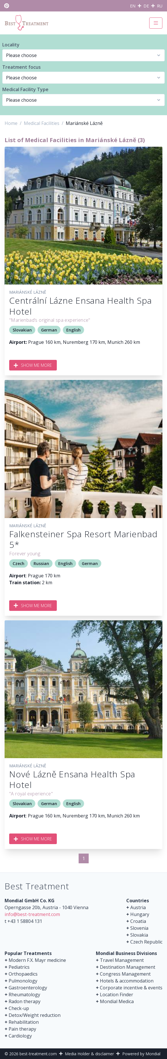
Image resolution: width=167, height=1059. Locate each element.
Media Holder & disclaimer (89, 1053)
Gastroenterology (28, 988)
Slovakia (139, 935)
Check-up (19, 1008)
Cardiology (20, 1036)
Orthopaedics (23, 974)
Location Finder (116, 994)
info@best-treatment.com (32, 914)
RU (159, 6)
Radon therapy (24, 1001)
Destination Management (127, 967)
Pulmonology (23, 981)
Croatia (138, 921)
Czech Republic (146, 942)
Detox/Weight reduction (35, 1015)
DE (146, 6)
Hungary (139, 914)
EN (132, 6)
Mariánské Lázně (27, 292)
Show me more (33, 365)
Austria (138, 907)
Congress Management (125, 974)
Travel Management (122, 960)
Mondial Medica (117, 1001)
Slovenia (139, 928)
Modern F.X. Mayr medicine (37, 960)
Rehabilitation (24, 1022)
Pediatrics (19, 967)
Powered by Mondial (141, 1053)
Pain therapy (22, 1029)
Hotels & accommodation (127, 981)
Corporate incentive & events (131, 988)
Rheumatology (24, 994)
